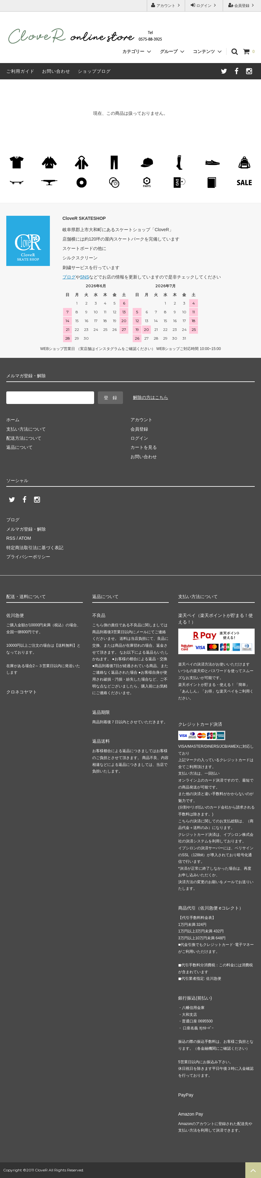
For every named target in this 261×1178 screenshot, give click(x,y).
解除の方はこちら (150, 397)
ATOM (25, 538)
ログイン (204, 5)
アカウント (166, 5)
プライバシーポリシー (28, 556)
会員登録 (242, 5)
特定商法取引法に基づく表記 (34, 547)
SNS (84, 276)
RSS (10, 538)
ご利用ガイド (20, 71)
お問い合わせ (56, 71)
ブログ (69, 276)
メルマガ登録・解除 (26, 529)
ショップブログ (94, 71)
